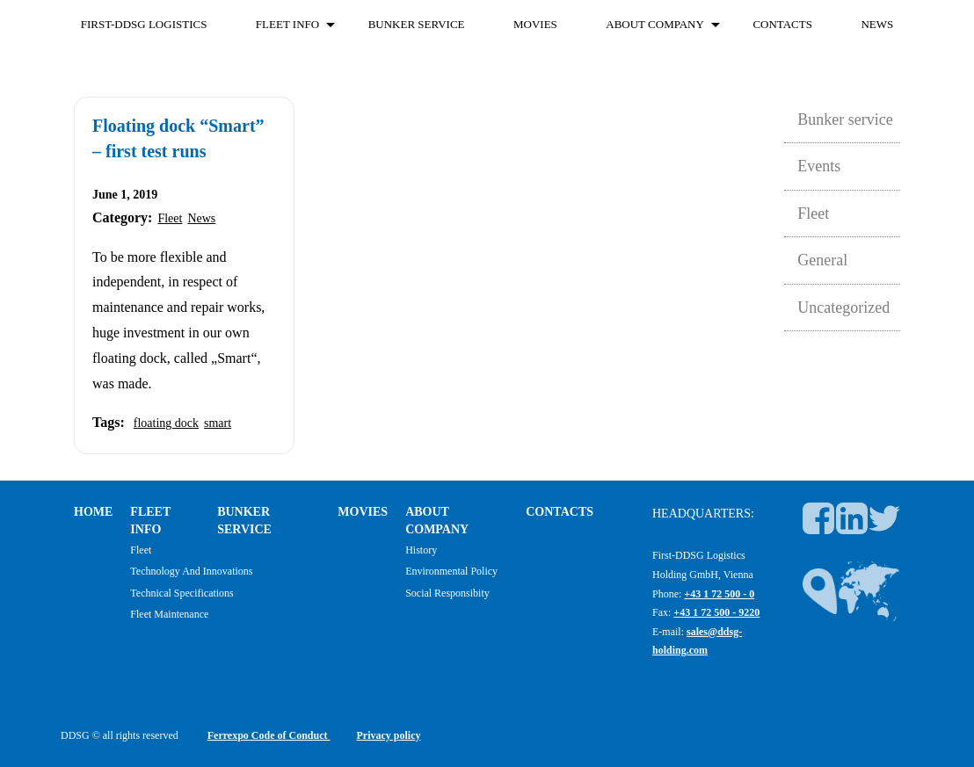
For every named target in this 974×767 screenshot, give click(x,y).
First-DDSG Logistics (144, 24)
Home (93, 511)
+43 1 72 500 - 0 (719, 594)
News (877, 24)
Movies (535, 24)
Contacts (782, 24)
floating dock (166, 423)
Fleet (169, 218)
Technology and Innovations (191, 571)
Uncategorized (843, 307)
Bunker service (416, 24)
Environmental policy (451, 571)
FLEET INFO (287, 24)
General (822, 260)
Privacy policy (389, 735)
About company (655, 24)
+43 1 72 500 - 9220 (716, 612)
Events (818, 166)
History (421, 550)
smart (217, 423)
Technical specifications (181, 593)
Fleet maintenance (169, 614)
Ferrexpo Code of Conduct (269, 735)
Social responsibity (447, 593)
